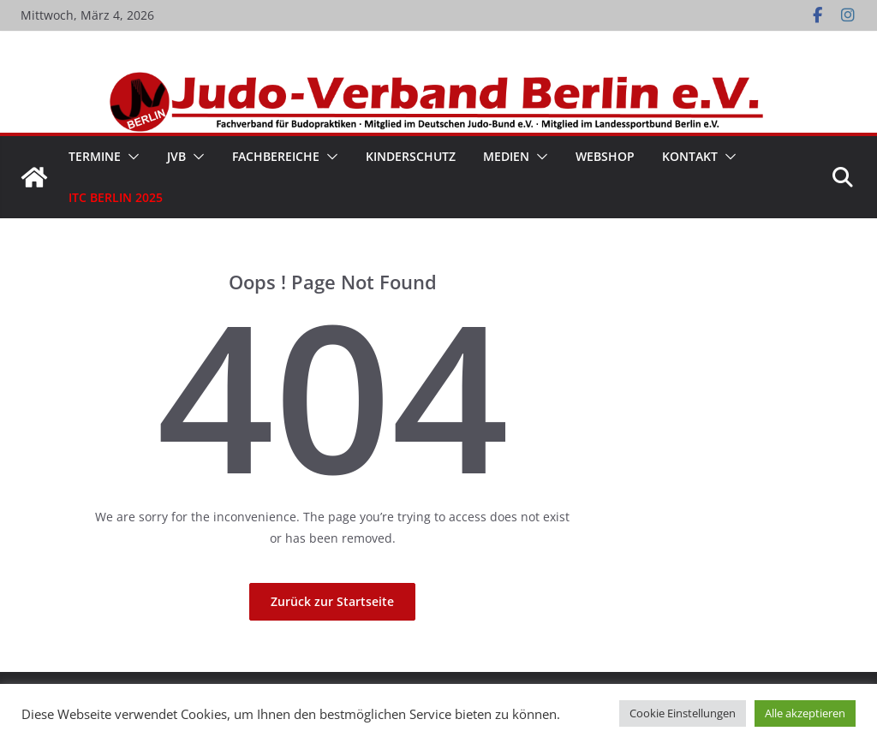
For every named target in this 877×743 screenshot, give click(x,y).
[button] (130, 157)
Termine (95, 156)
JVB (176, 156)
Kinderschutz (411, 156)
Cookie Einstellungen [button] (682, 713)
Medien (506, 156)
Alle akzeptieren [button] (805, 713)
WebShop (605, 156)
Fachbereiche (275, 156)
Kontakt (690, 156)
